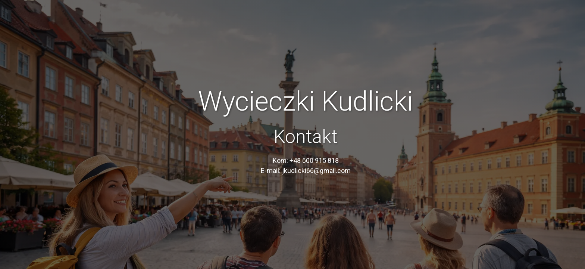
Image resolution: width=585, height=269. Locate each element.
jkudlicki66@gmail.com (316, 170)
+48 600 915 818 (314, 160)
